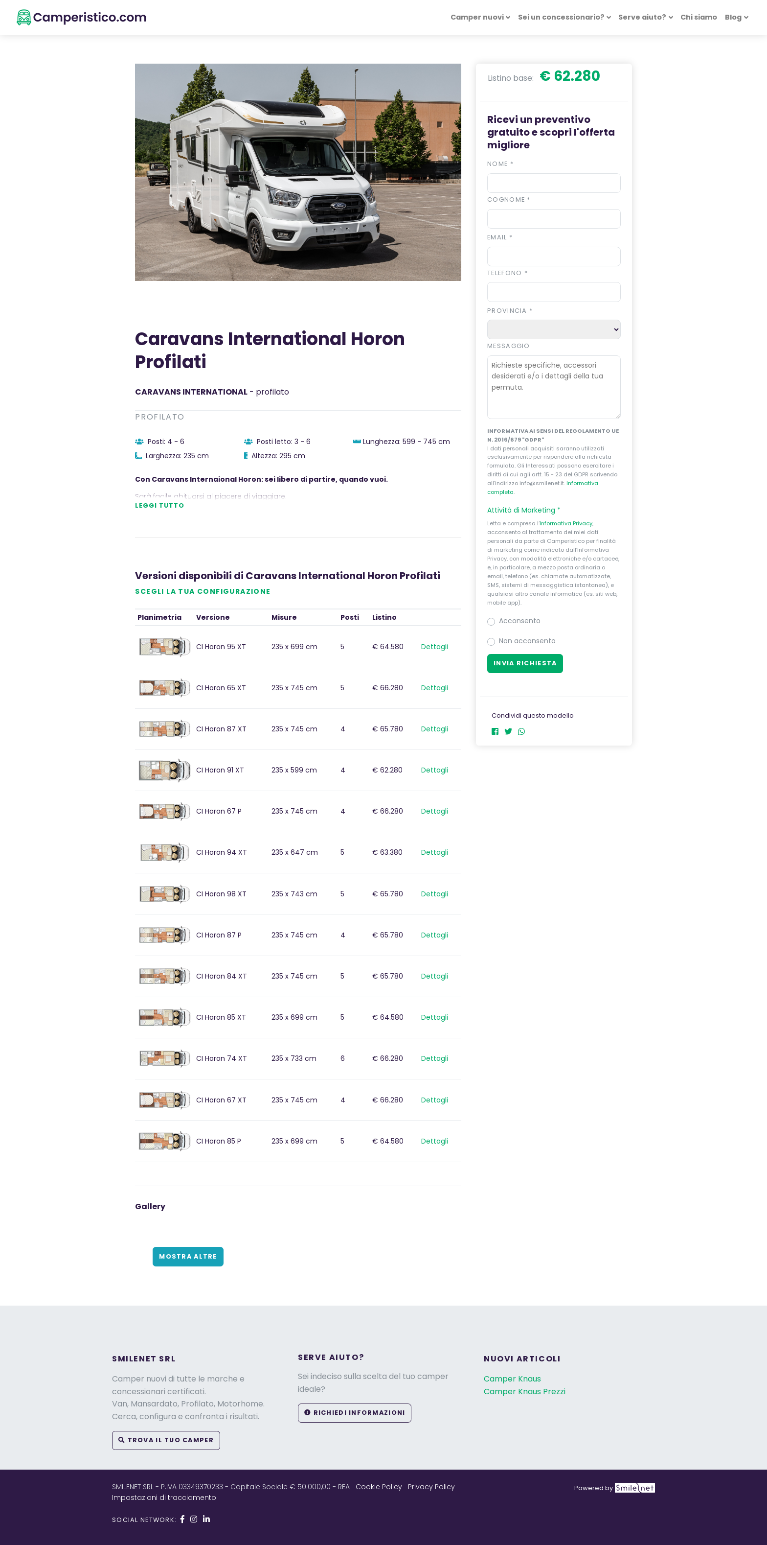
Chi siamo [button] (698, 17)
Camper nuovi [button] (477, 17)
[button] (553, 510)
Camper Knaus (512, 1378)
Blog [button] (733, 17)
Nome (500, 164)
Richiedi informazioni (354, 1412)
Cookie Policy (379, 1487)
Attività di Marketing (528, 510)
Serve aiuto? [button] (642, 17)
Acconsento (520, 621)
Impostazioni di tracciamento (164, 1497)
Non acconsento (527, 641)
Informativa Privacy (566, 523)
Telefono (507, 273)
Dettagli (434, 647)
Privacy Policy (431, 1487)
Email (500, 237)
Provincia (510, 310)
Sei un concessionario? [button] (561, 17)
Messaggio (508, 346)
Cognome (509, 199)
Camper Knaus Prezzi (524, 1391)
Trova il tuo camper (166, 1440)
